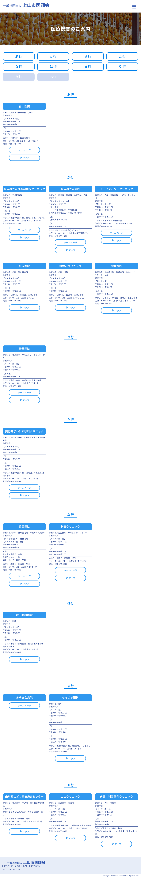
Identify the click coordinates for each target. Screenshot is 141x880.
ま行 (87, 67)
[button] (134, 7)
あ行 (18, 56)
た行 (122, 56)
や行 (122, 67)
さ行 (87, 56)
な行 (18, 67)
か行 (53, 56)
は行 (53, 67)
